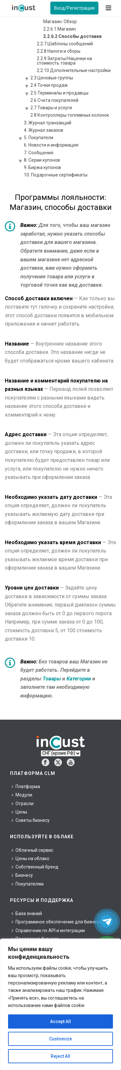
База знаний (27, 913)
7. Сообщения (38, 152)
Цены (19, 811)
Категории (78, 679)
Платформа (26, 786)
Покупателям (28, 883)
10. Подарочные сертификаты (55, 174)
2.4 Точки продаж (49, 85)
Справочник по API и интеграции (48, 930)
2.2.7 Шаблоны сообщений (65, 43)
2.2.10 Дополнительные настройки (74, 70)
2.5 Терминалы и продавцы (59, 92)
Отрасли (23, 803)
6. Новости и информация (51, 145)
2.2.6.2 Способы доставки (72, 36)
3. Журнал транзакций (47, 122)
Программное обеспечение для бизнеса (56, 921)
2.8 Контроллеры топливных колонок (69, 115)
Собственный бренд (35, 866)
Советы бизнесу (31, 820)
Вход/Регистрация (74, 8)
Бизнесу (22, 875)
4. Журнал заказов (43, 130)
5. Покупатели (38, 137)
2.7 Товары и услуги (51, 107)
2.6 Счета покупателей (54, 100)
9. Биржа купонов (42, 167)
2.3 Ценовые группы (51, 77)
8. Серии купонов (42, 160)
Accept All (60, 1021)
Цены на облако (30, 858)
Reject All (60, 1056)
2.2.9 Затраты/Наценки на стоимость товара (64, 61)
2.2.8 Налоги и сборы (58, 51)
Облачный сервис (32, 850)
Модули (22, 794)
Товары (52, 679)
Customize (60, 1038)
